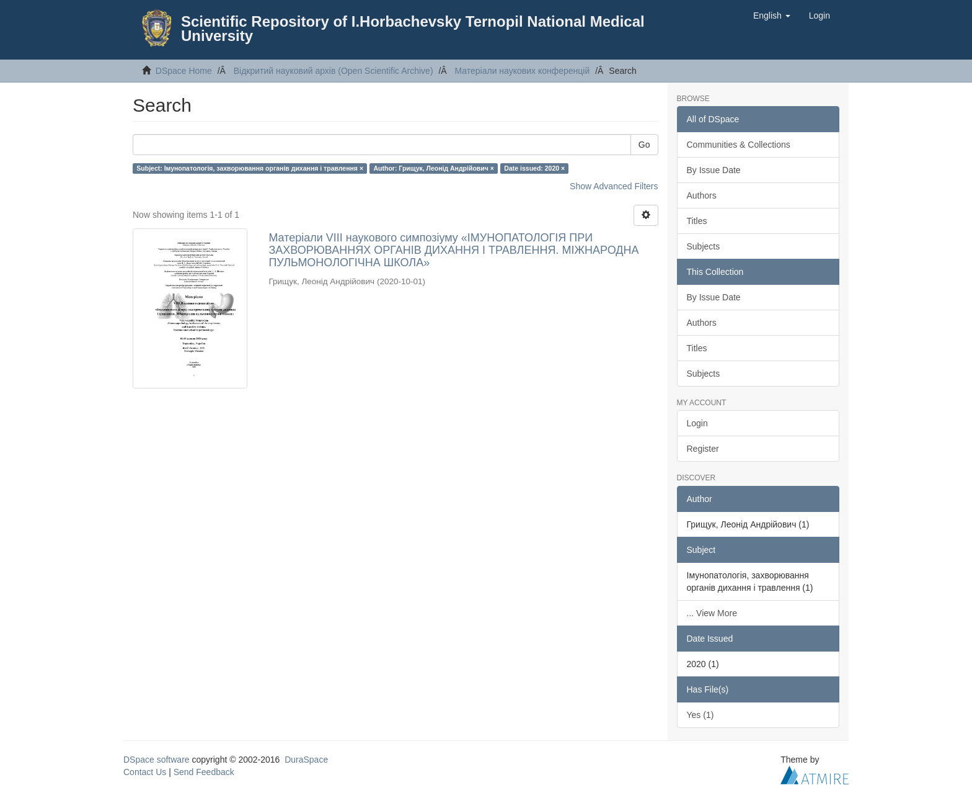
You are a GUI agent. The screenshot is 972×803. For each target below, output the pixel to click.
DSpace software (156, 760)
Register (703, 449)
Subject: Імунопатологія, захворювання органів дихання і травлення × (249, 168)
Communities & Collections (738, 145)
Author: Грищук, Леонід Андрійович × (434, 168)
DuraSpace (306, 760)
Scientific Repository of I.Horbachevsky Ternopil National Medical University (413, 28)
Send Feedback (204, 772)
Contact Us (144, 772)
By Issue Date (714, 170)
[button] (772, 15)
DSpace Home (184, 71)
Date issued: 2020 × (534, 168)
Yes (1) (700, 715)
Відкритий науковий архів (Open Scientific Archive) (333, 71)
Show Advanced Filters (614, 186)
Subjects (703, 246)
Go (644, 145)
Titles (697, 221)
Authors (702, 195)
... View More (712, 613)
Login (697, 423)
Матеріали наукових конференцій (522, 71)
